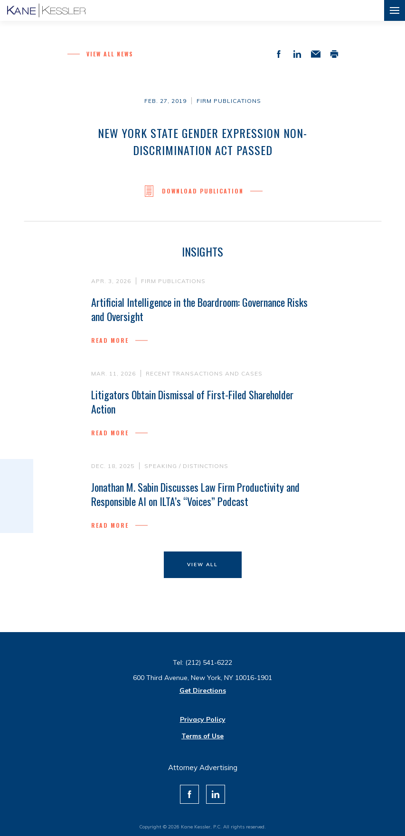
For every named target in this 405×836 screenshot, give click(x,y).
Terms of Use (202, 736)
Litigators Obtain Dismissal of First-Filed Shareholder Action (192, 401)
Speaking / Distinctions (186, 468)
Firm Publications (229, 100)
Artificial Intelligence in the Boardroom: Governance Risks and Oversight (199, 309)
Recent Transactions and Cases (204, 373)
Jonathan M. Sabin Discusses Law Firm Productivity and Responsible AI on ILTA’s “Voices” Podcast (195, 497)
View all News (109, 54)
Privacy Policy (203, 719)
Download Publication (203, 191)
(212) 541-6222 (208, 662)
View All (202, 564)
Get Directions (202, 690)
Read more (110, 340)
